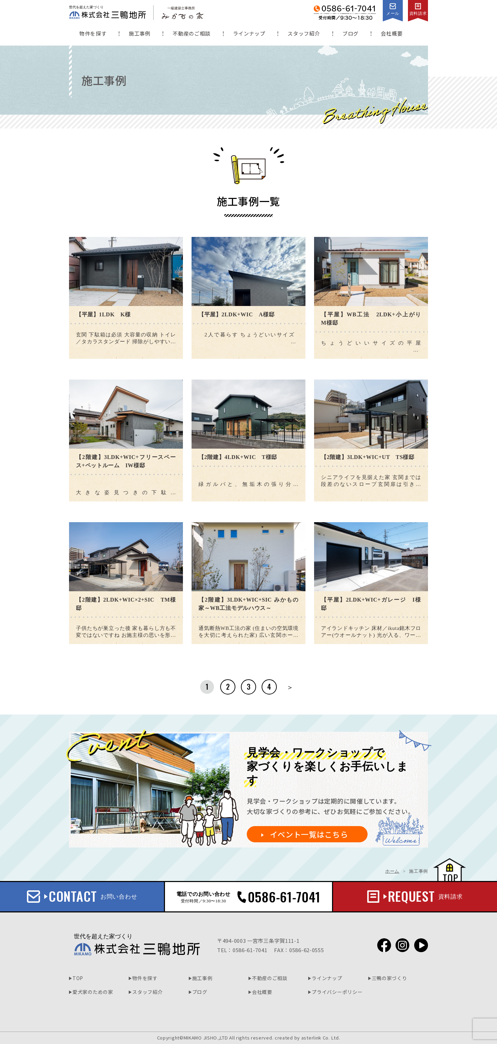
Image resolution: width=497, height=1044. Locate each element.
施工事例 (139, 33)
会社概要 (391, 33)
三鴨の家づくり (389, 978)
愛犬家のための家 (92, 991)
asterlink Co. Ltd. (320, 1037)
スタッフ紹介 (304, 33)
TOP (77, 978)
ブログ (350, 33)
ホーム (392, 871)
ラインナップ (249, 33)
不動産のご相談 (192, 33)
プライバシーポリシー (337, 991)
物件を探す (93, 33)
